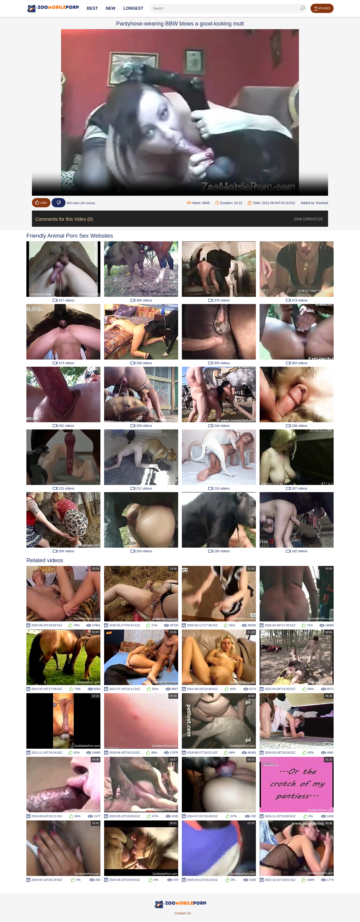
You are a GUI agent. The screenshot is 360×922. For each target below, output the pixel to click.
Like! (41, 202)
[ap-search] (228, 8)
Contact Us (183, 913)
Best (92, 8)
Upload (322, 8)
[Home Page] (52, 8)
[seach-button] (302, 8)
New (110, 8)
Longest (133, 8)
